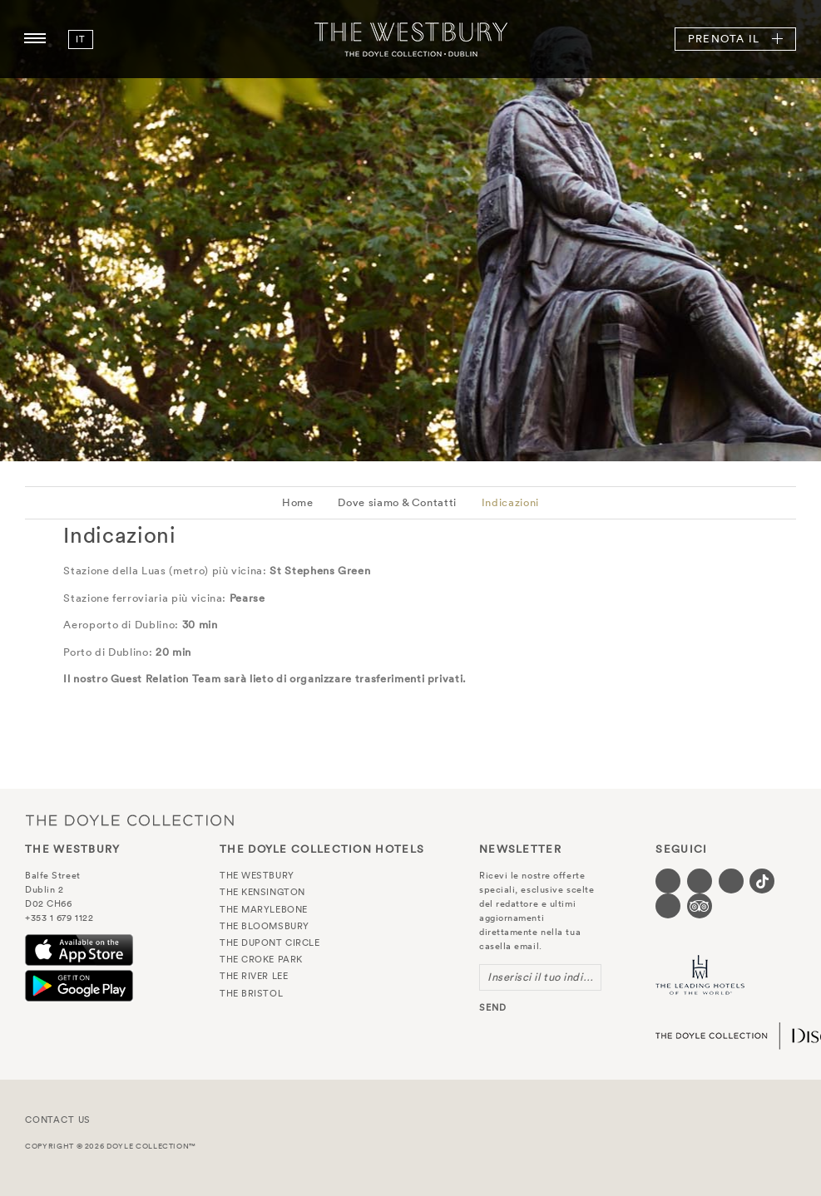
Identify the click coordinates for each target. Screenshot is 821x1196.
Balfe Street (53, 875)
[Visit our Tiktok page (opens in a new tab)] (761, 881)
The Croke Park (261, 959)
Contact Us (58, 1119)
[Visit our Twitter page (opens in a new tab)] (699, 881)
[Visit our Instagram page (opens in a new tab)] (731, 881)
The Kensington (262, 891)
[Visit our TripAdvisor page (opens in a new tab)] (699, 905)
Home (298, 502)
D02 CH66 (48, 903)
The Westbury (410, 39)
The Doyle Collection (130, 820)
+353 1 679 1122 (59, 917)
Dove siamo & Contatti (397, 502)
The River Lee (254, 975)
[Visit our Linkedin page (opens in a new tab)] (667, 905)
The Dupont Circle (269, 942)
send (493, 1007)
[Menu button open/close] (35, 39)
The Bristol (251, 993)
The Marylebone (264, 909)
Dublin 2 (44, 889)
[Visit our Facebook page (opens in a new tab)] (667, 881)
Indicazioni (510, 502)
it (80, 39)
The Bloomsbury (264, 926)
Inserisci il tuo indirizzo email (544, 977)
